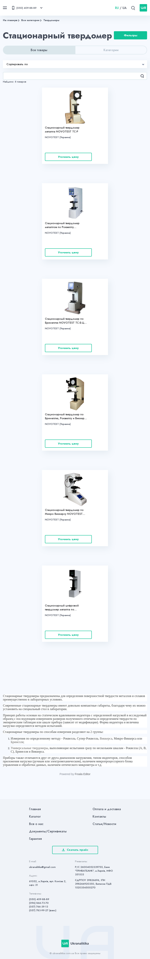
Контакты (99, 816)
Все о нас (36, 824)
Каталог (35, 816)
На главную (10, 20)
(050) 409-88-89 (39, 899)
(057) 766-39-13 (38, 906)
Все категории (30, 20)
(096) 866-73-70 (39, 903)
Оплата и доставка (107, 809)
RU (117, 8)
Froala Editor (82, 774)
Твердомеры (51, 20)
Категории (111, 50)
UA (124, 8)
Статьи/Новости (104, 824)
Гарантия (35, 838)
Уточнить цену (68, 157)
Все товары (39, 50)
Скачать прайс (75, 850)
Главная (35, 809)
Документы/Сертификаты (48, 831)
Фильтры (130, 35)
